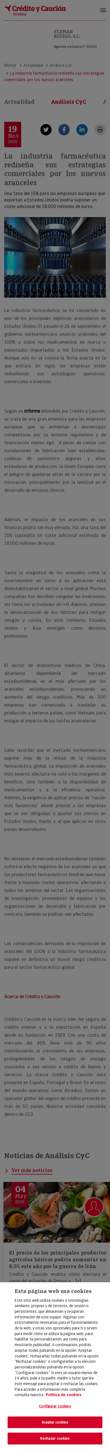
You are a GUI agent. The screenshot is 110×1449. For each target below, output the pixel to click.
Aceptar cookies (55, 1422)
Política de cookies (64, 1394)
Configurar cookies (55, 1406)
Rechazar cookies (55, 1438)
